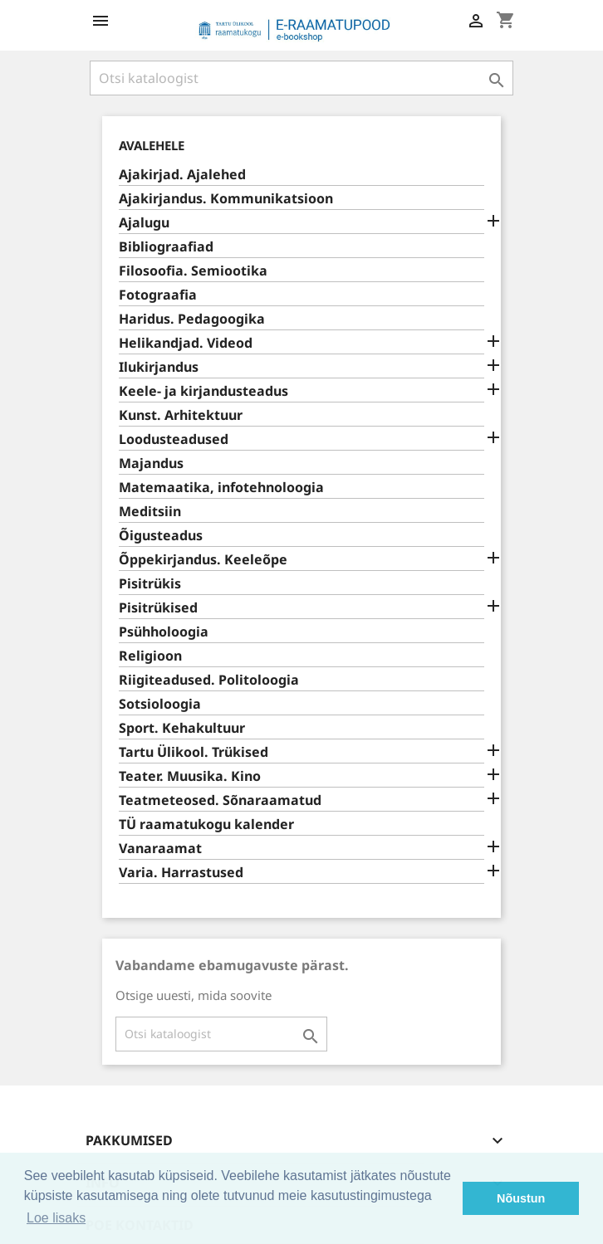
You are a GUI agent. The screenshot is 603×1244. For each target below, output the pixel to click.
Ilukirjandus (159, 367)
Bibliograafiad (166, 247)
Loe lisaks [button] (56, 1218)
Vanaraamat (160, 848)
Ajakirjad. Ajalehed (182, 174)
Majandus (151, 463)
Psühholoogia (163, 632)
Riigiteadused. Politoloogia (209, 680)
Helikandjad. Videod (185, 343)
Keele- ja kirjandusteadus (203, 391)
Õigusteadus (161, 535)
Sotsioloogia (160, 704)
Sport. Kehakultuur (182, 728)
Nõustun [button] (521, 1198)
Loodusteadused (173, 439)
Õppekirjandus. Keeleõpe (203, 559)
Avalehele (151, 145)
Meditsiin (150, 511)
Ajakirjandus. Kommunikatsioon (226, 198)
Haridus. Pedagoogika (192, 319)
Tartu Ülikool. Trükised (193, 752)
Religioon (150, 656)
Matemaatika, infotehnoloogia (221, 487)
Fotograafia (158, 295)
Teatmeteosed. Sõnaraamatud (220, 800)
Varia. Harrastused (181, 872)
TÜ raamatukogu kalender (206, 824)
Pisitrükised (158, 608)
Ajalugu (144, 223)
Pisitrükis (150, 584)
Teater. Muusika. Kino (190, 776)
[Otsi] (301, 78)
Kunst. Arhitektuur (181, 415)
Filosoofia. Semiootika (193, 271)
